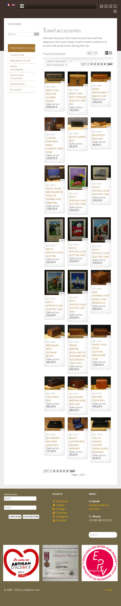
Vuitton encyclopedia (16, 68)
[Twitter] (106, 6)
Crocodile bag (52, 399)
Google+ (59, 508)
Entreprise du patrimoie (96, 573)
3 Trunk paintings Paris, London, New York (54, 145)
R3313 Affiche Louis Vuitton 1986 (100, 253)
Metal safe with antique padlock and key (77, 99)
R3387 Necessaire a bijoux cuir (100, 93)
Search (38, 34)
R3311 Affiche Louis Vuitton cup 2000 (77, 306)
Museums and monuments (16, 76)
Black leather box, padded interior (77, 443)
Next (110, 64)
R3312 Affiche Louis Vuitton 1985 (54, 306)
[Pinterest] (115, 6)
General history (17, 83)
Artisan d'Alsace (19, 575)
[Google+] (110, 6)
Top (108, 589)
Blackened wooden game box (52, 442)
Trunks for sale (17, 54)
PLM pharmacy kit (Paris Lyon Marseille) (100, 297)
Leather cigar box (98, 399)
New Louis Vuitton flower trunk (52, 96)
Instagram (60, 516)
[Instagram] (115, 11)
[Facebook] (101, 6)
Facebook (60, 501)
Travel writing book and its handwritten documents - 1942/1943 (77, 354)
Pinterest (59, 512)
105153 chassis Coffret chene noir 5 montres (100, 445)
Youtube (59, 520)
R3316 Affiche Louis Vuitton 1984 (100, 191)
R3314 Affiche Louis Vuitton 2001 (77, 252)
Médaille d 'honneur (54, 573)
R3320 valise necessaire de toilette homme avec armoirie (54, 195)
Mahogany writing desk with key (77, 401)
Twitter (58, 505)
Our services (16, 89)
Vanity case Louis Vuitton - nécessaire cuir (99, 351)
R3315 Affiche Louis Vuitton (54, 253)
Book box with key (98, 137)
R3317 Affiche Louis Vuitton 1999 (77, 201)
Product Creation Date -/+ (57, 61)
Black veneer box (77, 139)
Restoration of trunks (20, 60)
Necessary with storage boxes (52, 351)
